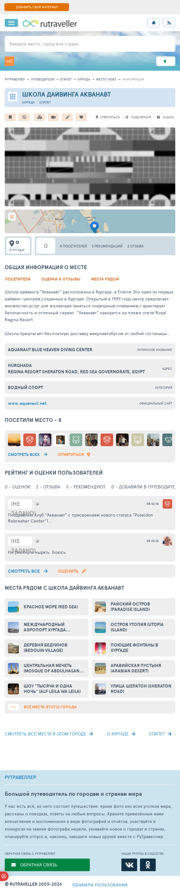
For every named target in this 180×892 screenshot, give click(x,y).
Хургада (84, 79)
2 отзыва (135, 246)
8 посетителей (73, 246)
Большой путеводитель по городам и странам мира (73, 794)
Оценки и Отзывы (60, 279)
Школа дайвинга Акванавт (66, 94)
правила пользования (99, 884)
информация (133, 79)
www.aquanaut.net (27, 403)
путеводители (42, 79)
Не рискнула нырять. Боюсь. (37, 552)
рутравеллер (15, 79)
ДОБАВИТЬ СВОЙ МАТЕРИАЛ (37, 7)
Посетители (18, 279)
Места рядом (105, 279)
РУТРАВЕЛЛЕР (20, 777)
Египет (66, 79)
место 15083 (106, 79)
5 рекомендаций (107, 246)
